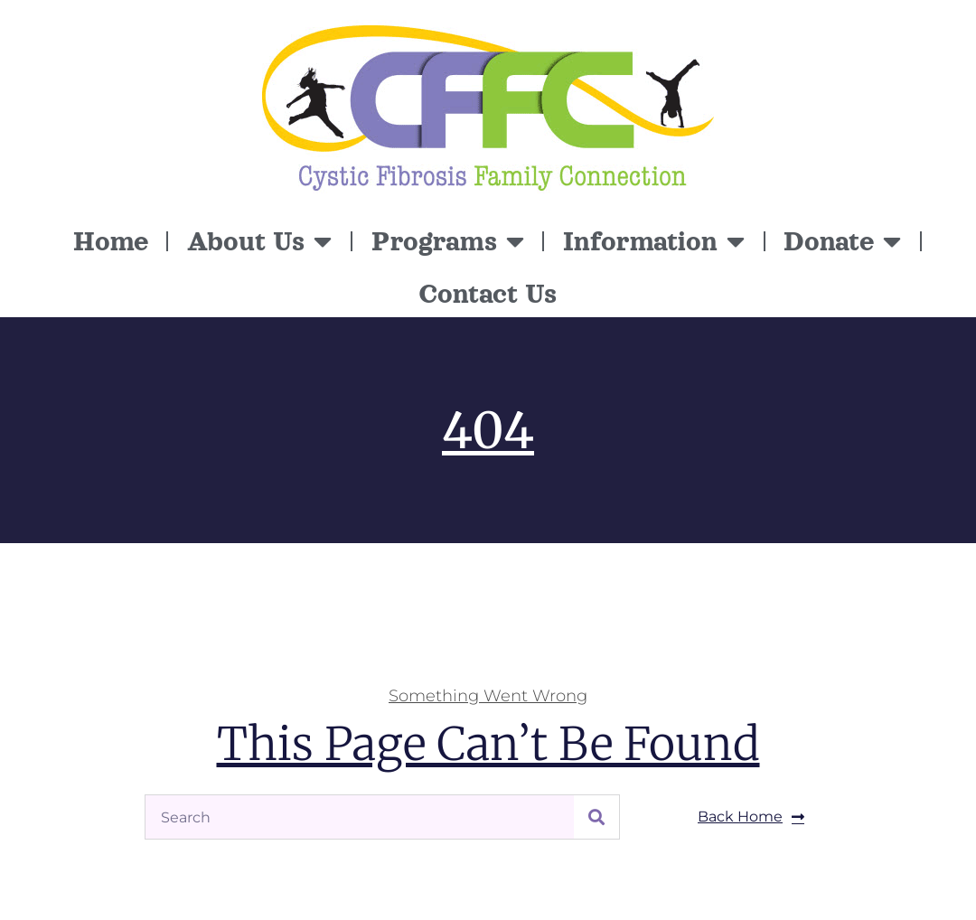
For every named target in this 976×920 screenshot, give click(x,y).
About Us (259, 241)
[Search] (596, 817)
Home (110, 241)
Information (654, 241)
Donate (842, 241)
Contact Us (488, 293)
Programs (447, 241)
